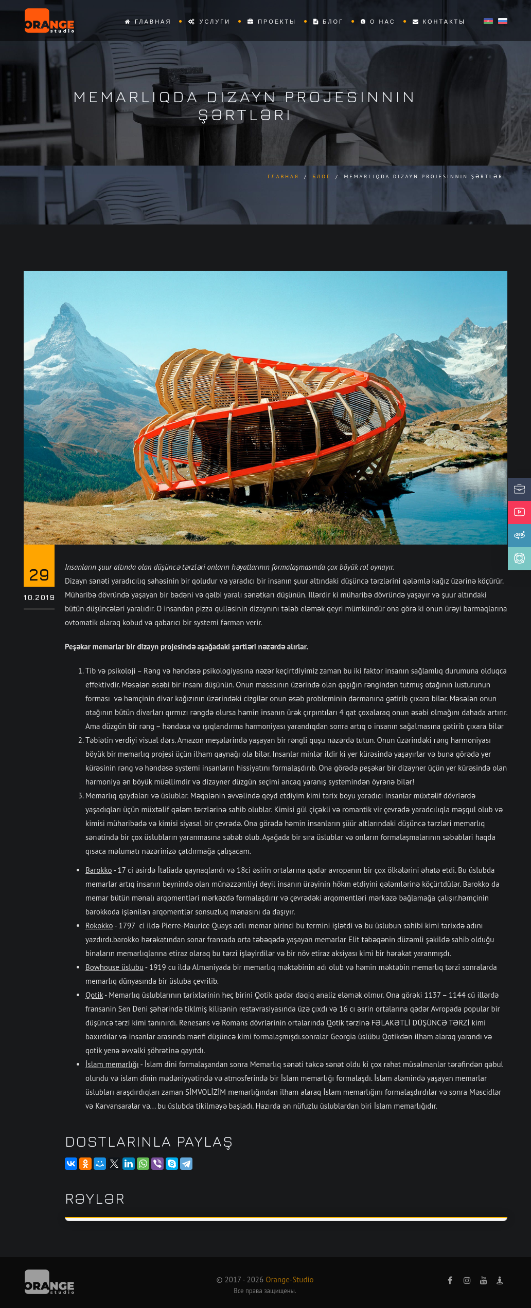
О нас (378, 21)
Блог (328, 21)
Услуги (209, 21)
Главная (148, 21)
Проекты (271, 21)
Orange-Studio (289, 1279)
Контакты (439, 21)
